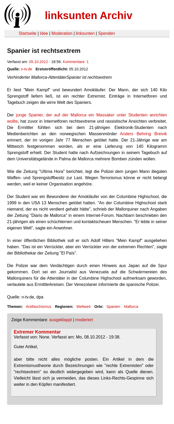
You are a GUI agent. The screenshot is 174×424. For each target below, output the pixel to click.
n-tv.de (26, 69)
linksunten (85, 33)
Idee (44, 33)
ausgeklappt (60, 320)
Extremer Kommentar (37, 332)
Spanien (113, 306)
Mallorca (131, 306)
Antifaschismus (38, 306)
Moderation (61, 33)
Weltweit (84, 306)
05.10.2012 (38, 62)
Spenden (106, 33)
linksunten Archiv (88, 15)
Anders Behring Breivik (143, 134)
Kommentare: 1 (76, 62)
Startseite (27, 33)
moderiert (84, 320)
